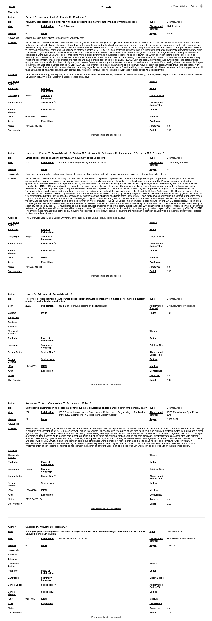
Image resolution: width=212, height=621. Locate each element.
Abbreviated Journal (156, 27)
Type (152, 21)
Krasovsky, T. (32, 403)
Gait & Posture (66, 26)
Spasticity (135, 174)
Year (10, 26)
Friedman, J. (80, 17)
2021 (28, 26)
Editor (152, 88)
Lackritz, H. (31, 153)
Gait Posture (173, 26)
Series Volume (12, 110)
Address (12, 74)
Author (12, 17)
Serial (152, 130)
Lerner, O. (30, 294)
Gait (44, 38)
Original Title (156, 95)
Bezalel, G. (31, 17)
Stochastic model (149, 174)
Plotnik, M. (66, 17)
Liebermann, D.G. (128, 153)
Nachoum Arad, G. (49, 17)
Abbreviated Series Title (156, 103)
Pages (152, 33)
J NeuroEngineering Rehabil (181, 306)
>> (109, 6)
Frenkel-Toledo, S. (62, 153)
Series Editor (15, 102)
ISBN (44, 116)
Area (10, 121)
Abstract (12, 42)
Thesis (153, 81)
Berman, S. (159, 153)
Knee (50, 38)
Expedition (47, 121)
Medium (153, 116)
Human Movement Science (73, 538)
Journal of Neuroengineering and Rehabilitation (83, 162)
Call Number (15, 130)
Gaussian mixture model (38, 174)
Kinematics (93, 174)
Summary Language (46, 96)
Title (10, 21)
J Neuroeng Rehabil (177, 162)
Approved (154, 125)
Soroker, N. (94, 153)
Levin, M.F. (146, 153)
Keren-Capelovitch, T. (53, 403)
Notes (11, 125)
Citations (184, 6)
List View (173, 6)
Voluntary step (77, 38)
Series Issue (48, 109)
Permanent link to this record (106, 135)
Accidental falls (33, 38)
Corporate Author (13, 82)
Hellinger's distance (62, 174)
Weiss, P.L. (87, 403)
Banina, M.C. (80, 153)
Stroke (163, 174)
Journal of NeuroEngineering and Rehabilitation (83, 306)
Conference (155, 121)
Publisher (13, 88)
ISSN (10, 116)
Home (12, 6)
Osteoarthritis (61, 38)
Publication (47, 26)
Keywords (13, 38)
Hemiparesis (79, 174)
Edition (153, 109)
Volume (12, 33)
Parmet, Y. (44, 153)
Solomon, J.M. (110, 153)
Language (13, 95)
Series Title (47, 102)
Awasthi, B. (46, 527)
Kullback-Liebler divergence (114, 174)
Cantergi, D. (32, 527)
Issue (44, 33)
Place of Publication (47, 89)
